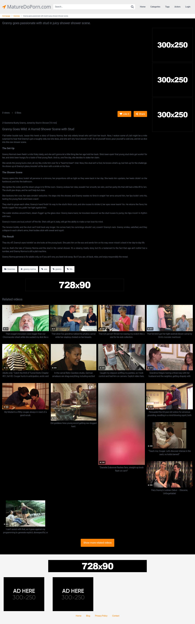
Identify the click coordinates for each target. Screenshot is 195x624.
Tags (167, 6)
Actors (177, 6)
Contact (115, 616)
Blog (88, 616)
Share (140, 113)
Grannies (17, 16)
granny (57, 269)
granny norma (28, 269)
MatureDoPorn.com (26, 6)
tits (69, 269)
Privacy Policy (101, 616)
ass (44, 269)
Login (187, 6)
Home (142, 6)
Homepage (6, 16)
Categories (155, 6)
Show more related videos (97, 542)
